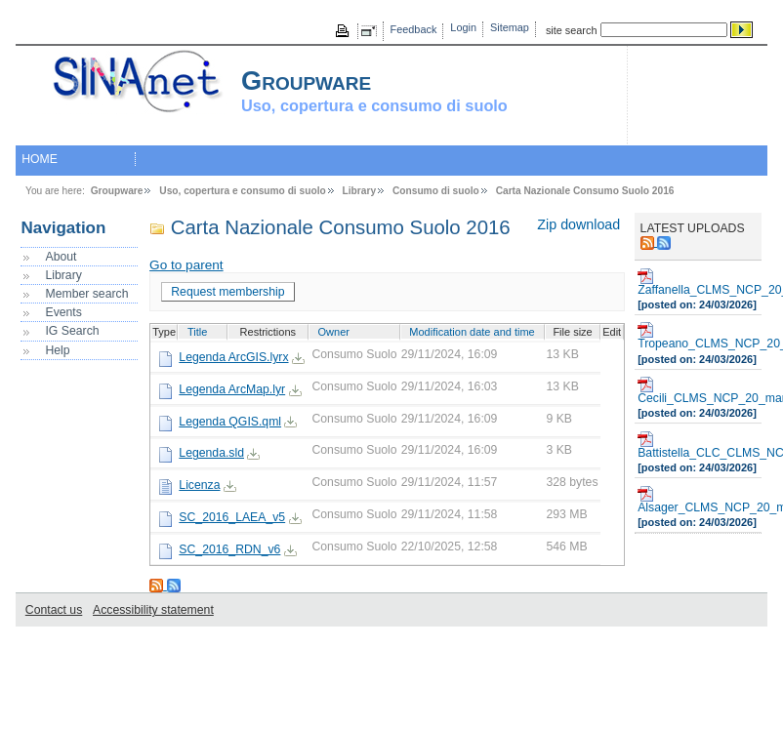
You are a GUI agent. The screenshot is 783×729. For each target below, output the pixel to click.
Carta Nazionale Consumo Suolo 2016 (585, 190)
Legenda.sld (211, 453)
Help (57, 350)
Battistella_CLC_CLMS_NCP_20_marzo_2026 (698, 445)
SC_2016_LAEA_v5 (232, 517)
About (60, 256)
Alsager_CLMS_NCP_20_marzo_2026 (698, 500)
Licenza (199, 485)
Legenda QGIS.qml (230, 421)
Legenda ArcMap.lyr (232, 389)
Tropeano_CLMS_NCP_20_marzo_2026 (698, 336)
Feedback (414, 29)
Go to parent (186, 265)
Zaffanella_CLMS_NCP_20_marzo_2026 (698, 282)
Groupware (117, 190)
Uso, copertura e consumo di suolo (242, 190)
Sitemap (509, 27)
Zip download (578, 224)
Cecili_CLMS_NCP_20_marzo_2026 (698, 391)
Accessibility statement (153, 610)
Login (463, 27)
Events (63, 312)
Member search (86, 294)
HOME (39, 159)
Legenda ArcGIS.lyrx (233, 357)
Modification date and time (471, 332)
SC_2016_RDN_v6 (229, 549)
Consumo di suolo (435, 190)
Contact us (53, 610)
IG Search (72, 331)
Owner (334, 332)
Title (197, 332)
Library (360, 190)
